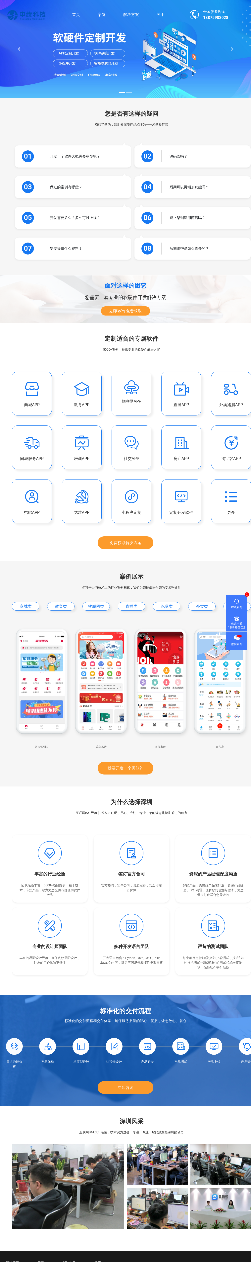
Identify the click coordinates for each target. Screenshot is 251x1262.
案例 (102, 14)
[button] (19, 49)
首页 (76, 14)
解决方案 (131, 14)
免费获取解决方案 (125, 542)
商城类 (26, 606)
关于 (161, 14)
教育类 (61, 606)
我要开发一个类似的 (125, 768)
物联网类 (96, 606)
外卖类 (202, 606)
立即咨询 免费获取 (125, 311)
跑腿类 (167, 606)
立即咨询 (125, 1087)
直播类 (131, 606)
